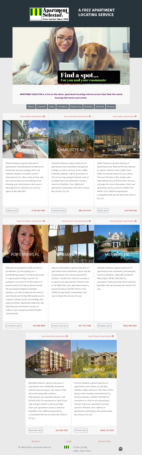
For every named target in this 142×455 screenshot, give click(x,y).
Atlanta (31, 106)
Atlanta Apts (12, 210)
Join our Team (104, 441)
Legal (68, 441)
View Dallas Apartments (125, 116)
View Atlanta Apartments (32, 116)
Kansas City (76, 106)
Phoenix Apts (81, 430)
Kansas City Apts (59, 325)
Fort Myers (63, 106)
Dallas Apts (103, 210)
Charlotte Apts (58, 210)
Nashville (100, 106)
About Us (36, 441)
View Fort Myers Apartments (31, 221)
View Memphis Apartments (123, 221)
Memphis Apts (104, 325)
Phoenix (110, 106)
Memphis (88, 106)
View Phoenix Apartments (101, 336)
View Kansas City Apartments (76, 221)
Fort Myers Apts (13, 325)
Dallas (51, 106)
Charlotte (41, 106)
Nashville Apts (35, 430)
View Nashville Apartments (54, 336)
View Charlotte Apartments (77, 116)
